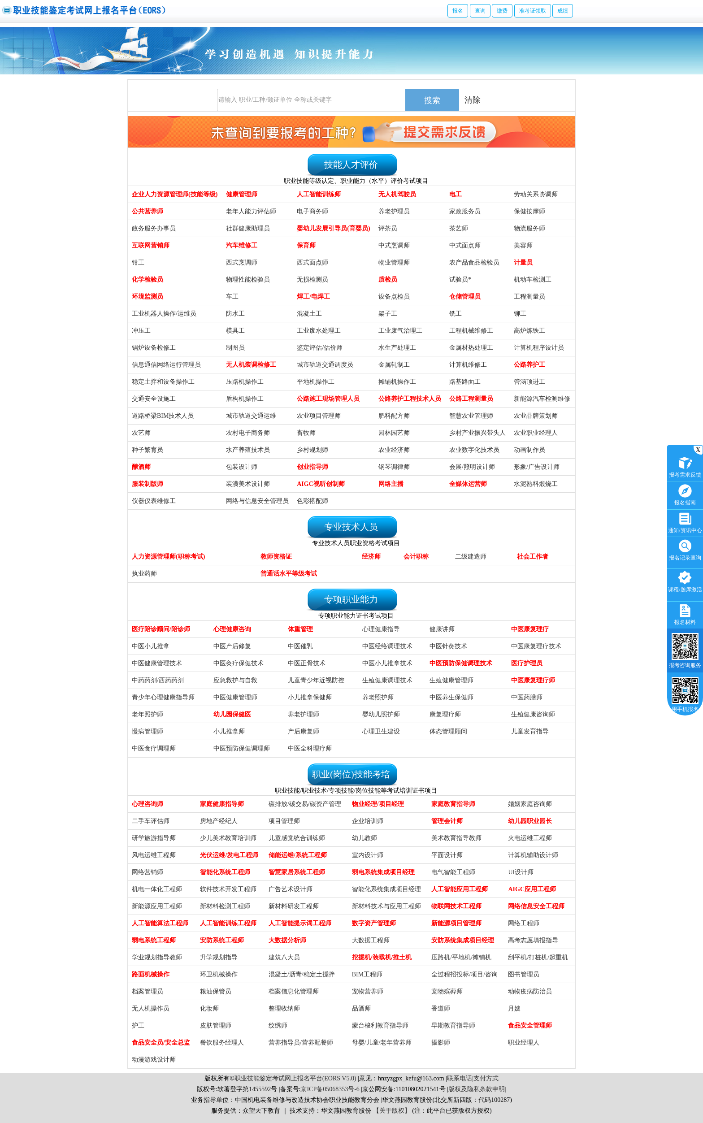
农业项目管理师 (319, 415)
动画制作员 (529, 450)
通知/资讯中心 (685, 521)
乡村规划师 (312, 450)
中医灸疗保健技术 (238, 663)
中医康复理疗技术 (536, 646)
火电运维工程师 (530, 838)
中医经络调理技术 (387, 646)
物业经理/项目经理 (378, 804)
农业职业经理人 (536, 432)
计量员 (523, 262)
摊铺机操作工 (397, 381)
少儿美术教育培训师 (228, 838)
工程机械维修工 (471, 330)
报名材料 (685, 613)
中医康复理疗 (530, 629)
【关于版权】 (392, 1110)
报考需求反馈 (685, 466)
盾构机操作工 (245, 398)
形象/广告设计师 (537, 467)
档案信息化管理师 (294, 991)
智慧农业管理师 (471, 415)
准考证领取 (532, 11)
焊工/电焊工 (313, 296)
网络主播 (391, 484)
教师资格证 (276, 556)
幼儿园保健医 (232, 714)
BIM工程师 (367, 974)
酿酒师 (141, 467)
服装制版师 (147, 484)
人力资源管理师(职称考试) (168, 556)
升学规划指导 (219, 957)
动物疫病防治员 (530, 991)
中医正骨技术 (306, 663)
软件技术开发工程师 (228, 889)
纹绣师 (278, 1025)
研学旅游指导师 (154, 838)
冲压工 (141, 330)
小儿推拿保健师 (310, 697)
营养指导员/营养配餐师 (301, 1042)
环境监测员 (147, 296)
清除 (472, 99)
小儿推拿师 (229, 731)
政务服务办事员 (154, 228)
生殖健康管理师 (451, 680)
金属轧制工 (394, 364)
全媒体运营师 (468, 484)
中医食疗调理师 (154, 748)
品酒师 (361, 1008)
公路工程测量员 (471, 398)
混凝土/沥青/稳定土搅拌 (302, 974)
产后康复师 (303, 731)
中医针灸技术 (448, 646)
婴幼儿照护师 (381, 714)
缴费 (502, 11)
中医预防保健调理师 (241, 748)
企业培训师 (367, 821)
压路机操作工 (245, 381)
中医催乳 (300, 646)
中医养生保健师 (451, 697)
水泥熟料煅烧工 (536, 484)
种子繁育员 (147, 450)
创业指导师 (312, 467)
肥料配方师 (394, 415)
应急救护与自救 (235, 680)
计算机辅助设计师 (533, 855)
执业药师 (144, 573)
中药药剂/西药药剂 (158, 680)
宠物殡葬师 (447, 991)
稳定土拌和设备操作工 (163, 381)
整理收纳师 (284, 1008)
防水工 (235, 313)
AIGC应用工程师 (532, 889)
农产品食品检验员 (474, 262)
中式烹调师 (394, 245)
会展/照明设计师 (472, 467)
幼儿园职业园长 (530, 821)
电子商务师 (312, 211)
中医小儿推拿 (150, 646)
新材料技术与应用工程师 (386, 906)
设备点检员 (394, 296)
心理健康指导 (381, 629)
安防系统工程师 (222, 940)
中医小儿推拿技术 (387, 663)
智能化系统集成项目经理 (386, 889)
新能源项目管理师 (456, 923)
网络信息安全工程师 (536, 906)
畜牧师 (306, 432)
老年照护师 (147, 714)
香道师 (440, 1008)
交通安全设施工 (154, 398)
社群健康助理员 (248, 228)
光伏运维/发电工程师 (229, 855)
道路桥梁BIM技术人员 (163, 415)
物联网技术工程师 (456, 906)
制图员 (235, 347)
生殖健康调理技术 (387, 680)
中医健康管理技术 (157, 663)
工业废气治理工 (400, 330)
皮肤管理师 (215, 1025)
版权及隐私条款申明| (477, 1089)
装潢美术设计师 (248, 484)
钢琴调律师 (394, 467)
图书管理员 (523, 974)
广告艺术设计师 (290, 889)
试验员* (460, 279)
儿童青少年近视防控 (316, 680)
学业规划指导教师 (157, 957)
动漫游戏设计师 (154, 1059)
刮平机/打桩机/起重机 (538, 957)
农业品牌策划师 (536, 415)
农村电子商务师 (248, 432)
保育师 (306, 245)
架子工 (387, 313)
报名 (457, 11)
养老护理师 (303, 714)
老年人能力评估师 (251, 211)
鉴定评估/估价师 (320, 347)
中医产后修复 (232, 646)
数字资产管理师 (374, 923)
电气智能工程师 (453, 872)
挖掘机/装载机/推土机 (382, 957)
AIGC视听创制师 (321, 484)
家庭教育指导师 (453, 804)
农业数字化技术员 (474, 450)
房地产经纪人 (219, 821)
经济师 (371, 556)
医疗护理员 (526, 663)
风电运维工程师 (154, 855)
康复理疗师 (445, 714)
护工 (138, 1025)
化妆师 (209, 1008)
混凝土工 (309, 313)
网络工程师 (523, 923)
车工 (232, 296)
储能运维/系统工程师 (298, 855)
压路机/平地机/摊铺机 (461, 957)
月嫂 (514, 1008)
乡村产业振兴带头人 (477, 432)
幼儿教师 (364, 838)
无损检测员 (312, 279)
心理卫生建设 (381, 731)
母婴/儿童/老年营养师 (382, 1042)
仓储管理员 (465, 296)
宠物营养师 (367, 991)
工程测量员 (529, 296)
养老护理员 (394, 211)
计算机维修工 (468, 364)
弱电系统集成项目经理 (383, 872)
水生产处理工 (397, 347)
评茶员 (387, 228)
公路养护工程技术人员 (409, 398)
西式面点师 (312, 262)
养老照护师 (378, 697)
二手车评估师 (150, 821)
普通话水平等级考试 (288, 573)
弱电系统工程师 (154, 940)
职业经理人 (523, 1042)
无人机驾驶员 (397, 194)
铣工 (455, 313)
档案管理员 (147, 991)
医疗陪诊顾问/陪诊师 (161, 629)
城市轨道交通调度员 (325, 364)
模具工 (235, 330)
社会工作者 (532, 556)
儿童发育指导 (530, 731)
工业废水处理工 (319, 330)
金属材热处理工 (471, 347)
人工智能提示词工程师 (300, 923)
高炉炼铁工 (529, 330)
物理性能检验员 (248, 279)
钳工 (138, 262)
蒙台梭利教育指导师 (380, 1025)
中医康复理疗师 (533, 680)
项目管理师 (284, 821)
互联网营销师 (150, 245)
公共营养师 (147, 211)
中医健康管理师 (235, 697)
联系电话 (459, 1078)
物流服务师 (529, 228)
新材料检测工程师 (225, 906)
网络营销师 (147, 872)
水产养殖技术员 (248, 450)
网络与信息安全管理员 (257, 501)
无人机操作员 (150, 1008)
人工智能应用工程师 (459, 889)
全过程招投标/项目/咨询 (464, 974)
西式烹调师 (241, 262)
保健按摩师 (529, 211)
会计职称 (416, 556)
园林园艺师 (394, 432)
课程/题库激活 (685, 581)
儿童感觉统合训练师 (297, 838)
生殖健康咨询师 (533, 714)
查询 (480, 11)
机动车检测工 (532, 279)
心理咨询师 (147, 804)
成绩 (562, 11)
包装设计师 (241, 467)
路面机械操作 (150, 974)
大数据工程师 (371, 940)
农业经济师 (394, 450)
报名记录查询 (685, 549)
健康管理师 (241, 194)
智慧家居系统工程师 (297, 872)
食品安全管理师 (530, 1025)
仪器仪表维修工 (154, 501)
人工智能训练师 (319, 194)
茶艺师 (458, 228)
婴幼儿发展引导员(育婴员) (333, 228)
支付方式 (486, 1078)
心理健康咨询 (232, 629)
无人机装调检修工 (251, 364)
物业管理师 (394, 262)
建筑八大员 (284, 957)
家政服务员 (465, 211)
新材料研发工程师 (294, 906)
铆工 (520, 313)
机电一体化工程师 (157, 889)
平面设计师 (447, 855)
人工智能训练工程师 (228, 923)
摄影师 (440, 1042)
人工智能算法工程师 (160, 923)
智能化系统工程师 (225, 872)
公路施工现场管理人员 (328, 398)
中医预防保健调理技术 (461, 663)
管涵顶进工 (529, 381)
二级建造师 (470, 556)
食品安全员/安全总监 (161, 1042)
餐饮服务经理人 (222, 1042)
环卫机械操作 (219, 974)
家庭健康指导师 (222, 804)
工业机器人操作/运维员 (164, 313)
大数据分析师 (287, 940)
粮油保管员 (215, 991)
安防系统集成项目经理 (462, 940)
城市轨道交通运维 (251, 415)
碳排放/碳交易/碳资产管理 (305, 804)
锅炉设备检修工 (154, 347)
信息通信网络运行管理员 (166, 364)
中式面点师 (465, 245)
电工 (455, 194)
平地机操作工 (315, 381)
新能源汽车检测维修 (542, 398)
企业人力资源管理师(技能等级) (174, 194)
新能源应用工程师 (157, 906)
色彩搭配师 (312, 501)
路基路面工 (465, 381)
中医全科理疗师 (310, 748)
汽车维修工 (241, 245)
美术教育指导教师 (456, 838)
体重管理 (300, 629)
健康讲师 (442, 629)
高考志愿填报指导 (533, 940)
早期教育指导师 (453, 1025)
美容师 (523, 245)
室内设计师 (367, 855)
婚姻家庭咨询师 (530, 804)
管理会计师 (447, 821)
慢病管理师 (147, 731)
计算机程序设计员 (539, 347)
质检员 (387, 279)
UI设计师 (521, 872)
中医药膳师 (526, 697)
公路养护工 (529, 364)
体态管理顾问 (448, 731)
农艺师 (141, 432)
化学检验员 (147, 279)
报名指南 (685, 494)
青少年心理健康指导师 (163, 697)
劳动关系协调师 (536, 194)
